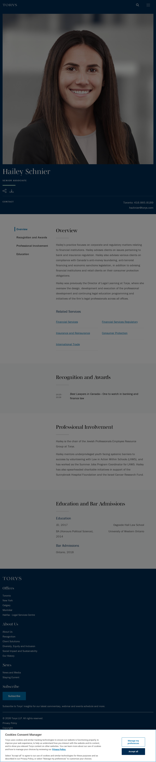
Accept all (133, 751)
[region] (78, 746)
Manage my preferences (133, 742)
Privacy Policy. (59, 749)
